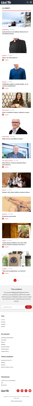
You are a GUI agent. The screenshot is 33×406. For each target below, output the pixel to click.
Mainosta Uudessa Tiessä (7, 367)
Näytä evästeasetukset (16, 401)
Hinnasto (3, 364)
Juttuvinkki (3, 340)
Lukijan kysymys (5, 351)
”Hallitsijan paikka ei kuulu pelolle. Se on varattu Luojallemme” (15, 85)
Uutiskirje (3, 324)
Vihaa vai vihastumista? (10, 57)
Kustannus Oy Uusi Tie (6, 360)
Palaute (3, 342)
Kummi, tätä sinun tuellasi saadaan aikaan (16, 192)
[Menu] (31, 2)
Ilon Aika (3, 322)
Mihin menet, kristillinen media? (12, 139)
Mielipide (3, 344)
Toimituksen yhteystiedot (7, 337)
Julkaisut (3, 362)
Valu (2, 382)
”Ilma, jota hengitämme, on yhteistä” (14, 271)
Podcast (3, 326)
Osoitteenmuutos (5, 346)
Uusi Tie (3, 319)
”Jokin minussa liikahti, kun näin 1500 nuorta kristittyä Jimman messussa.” (14, 243)
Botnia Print (4, 385)
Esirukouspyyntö (5, 349)
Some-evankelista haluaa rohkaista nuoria (15, 112)
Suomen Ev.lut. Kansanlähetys (8, 380)
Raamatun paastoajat (9, 216)
